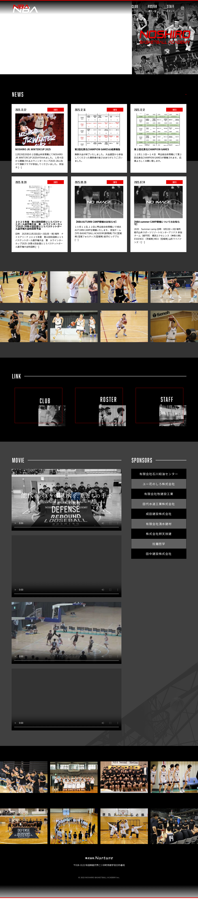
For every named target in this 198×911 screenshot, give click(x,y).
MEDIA (178, 94)
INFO (128, 94)
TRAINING (161, 94)
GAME (143, 94)
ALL (115, 94)
